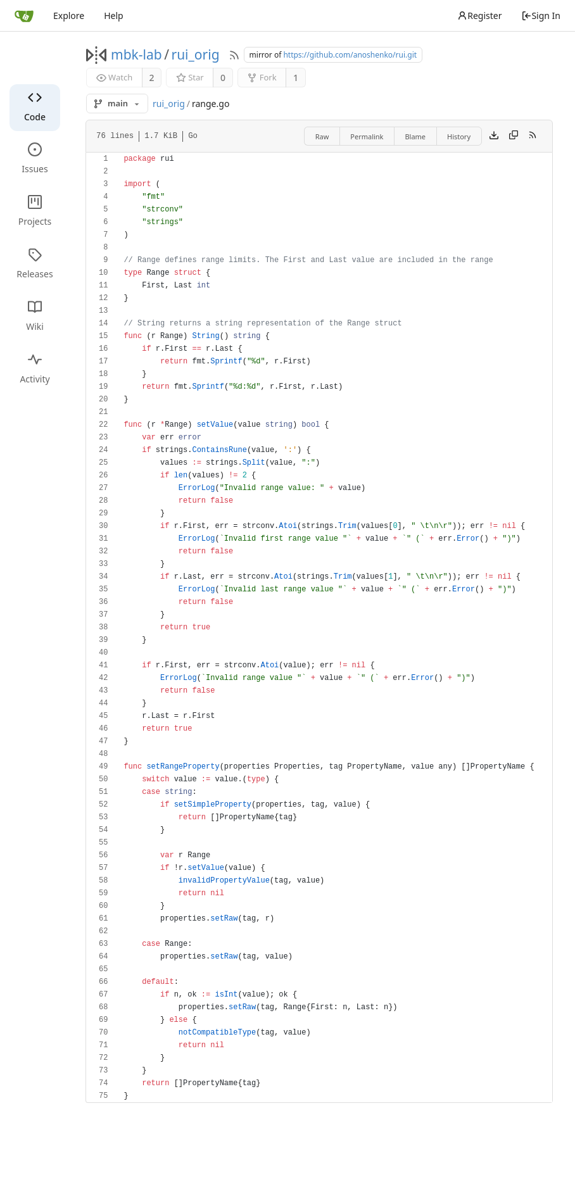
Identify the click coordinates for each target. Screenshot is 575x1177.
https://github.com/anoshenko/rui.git (350, 54)
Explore (68, 15)
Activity (34, 369)
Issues (34, 158)
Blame (415, 136)
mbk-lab (136, 54)
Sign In (540, 15)
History (459, 136)
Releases (34, 264)
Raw (322, 136)
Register (479, 15)
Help (113, 15)
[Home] (24, 15)
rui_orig (195, 54)
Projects (34, 211)
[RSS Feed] (234, 55)
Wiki (35, 316)
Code (35, 107)
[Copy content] (513, 136)
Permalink (366, 136)
